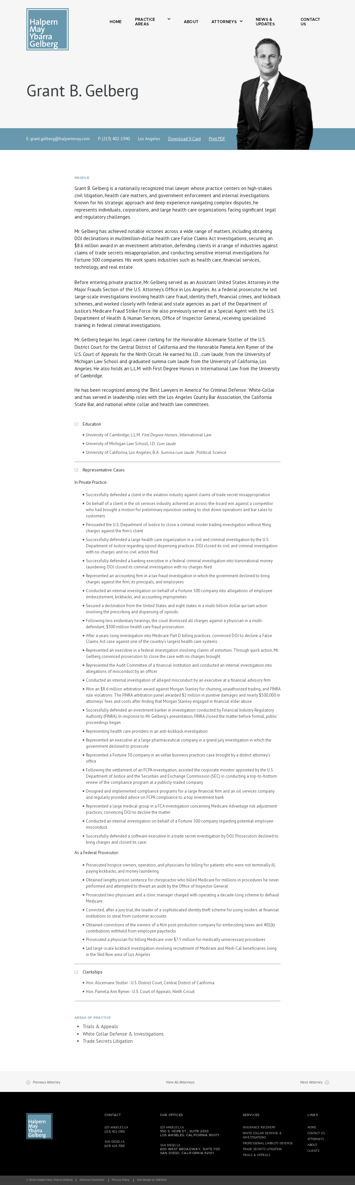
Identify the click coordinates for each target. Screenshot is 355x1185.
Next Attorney (311, 1082)
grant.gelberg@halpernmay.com (60, 139)
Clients (313, 1151)
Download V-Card (184, 139)
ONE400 (161, 1180)
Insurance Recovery (259, 1127)
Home (116, 22)
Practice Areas (153, 21)
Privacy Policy (121, 1180)
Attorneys (227, 22)
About (191, 22)
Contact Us (311, 22)
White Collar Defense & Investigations (123, 1034)
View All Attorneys (180, 1082)
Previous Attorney (46, 1082)
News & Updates (265, 22)
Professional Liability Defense (268, 1143)
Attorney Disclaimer (91, 1180)
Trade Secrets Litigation (108, 1041)
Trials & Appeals (100, 1026)
